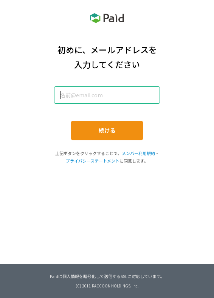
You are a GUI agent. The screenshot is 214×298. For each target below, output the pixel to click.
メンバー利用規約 (138, 153)
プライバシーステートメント (92, 161)
